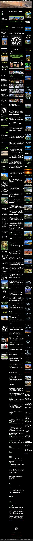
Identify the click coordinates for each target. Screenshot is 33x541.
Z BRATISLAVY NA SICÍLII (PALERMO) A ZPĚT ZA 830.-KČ (28, 442)
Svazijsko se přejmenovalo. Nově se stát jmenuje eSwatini (16, 282)
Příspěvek (2, 142)
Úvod (2, 12)
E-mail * (2, 123)
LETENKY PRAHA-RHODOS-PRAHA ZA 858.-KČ (28, 419)
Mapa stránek (26, 0)
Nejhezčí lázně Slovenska (12, 478)
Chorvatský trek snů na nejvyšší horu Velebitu (14, 277)
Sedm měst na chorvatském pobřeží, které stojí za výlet (15, 492)
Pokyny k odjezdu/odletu (4, 19)
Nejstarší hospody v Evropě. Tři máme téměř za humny (15, 365)
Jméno (1, 139)
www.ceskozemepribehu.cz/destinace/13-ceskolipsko (5, 288)
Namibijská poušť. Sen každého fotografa (14, 466)
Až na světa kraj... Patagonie (12, 305)
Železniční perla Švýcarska (12, 243)
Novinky (2, 13)
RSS (29, 0)
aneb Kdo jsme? (3, 75)
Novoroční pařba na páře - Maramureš (13, 377)
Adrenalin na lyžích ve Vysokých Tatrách (14, 114)
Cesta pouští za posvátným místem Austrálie (14, 440)
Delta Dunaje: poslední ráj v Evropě (13, 462)
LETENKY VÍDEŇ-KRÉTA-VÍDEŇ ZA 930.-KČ (28, 431)
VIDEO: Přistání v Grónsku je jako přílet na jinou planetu (16, 152)
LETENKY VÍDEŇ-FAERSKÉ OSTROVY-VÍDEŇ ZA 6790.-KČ (28, 408)
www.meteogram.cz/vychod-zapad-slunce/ (4, 71)
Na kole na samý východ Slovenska (13, 214)
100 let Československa (12, 196)
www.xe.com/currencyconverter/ (4, 67)
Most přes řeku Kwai (11, 181)
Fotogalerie (3, 17)
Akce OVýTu (3, 14)
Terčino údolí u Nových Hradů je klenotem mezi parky (15, 300)
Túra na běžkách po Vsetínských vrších (14, 317)
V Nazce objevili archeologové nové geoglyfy (14, 253)
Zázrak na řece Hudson (12, 421)
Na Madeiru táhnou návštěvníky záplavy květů (14, 271)
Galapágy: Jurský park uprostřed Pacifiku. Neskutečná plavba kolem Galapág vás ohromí (15, 372)
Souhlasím (32, 539)
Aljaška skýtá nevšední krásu (12, 176)
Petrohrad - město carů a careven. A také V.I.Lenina (15, 407)
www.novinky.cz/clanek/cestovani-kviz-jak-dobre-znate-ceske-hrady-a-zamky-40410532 (4, 303)
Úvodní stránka (22, 0)
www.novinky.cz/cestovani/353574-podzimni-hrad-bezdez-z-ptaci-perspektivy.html (6, 194)
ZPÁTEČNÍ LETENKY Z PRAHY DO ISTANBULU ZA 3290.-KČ (28, 396)
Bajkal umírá (10, 413)
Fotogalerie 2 (3, 18)
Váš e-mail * (2, 116)
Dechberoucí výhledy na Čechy (12, 472)
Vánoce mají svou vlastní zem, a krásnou (14, 360)
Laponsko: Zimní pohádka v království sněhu (14, 105)
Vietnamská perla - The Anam (12, 434)
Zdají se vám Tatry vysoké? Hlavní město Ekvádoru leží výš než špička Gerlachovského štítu (16, 354)
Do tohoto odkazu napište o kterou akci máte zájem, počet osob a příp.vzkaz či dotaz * (4, 127)
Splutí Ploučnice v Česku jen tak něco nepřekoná (15, 130)
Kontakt (2, 22)
